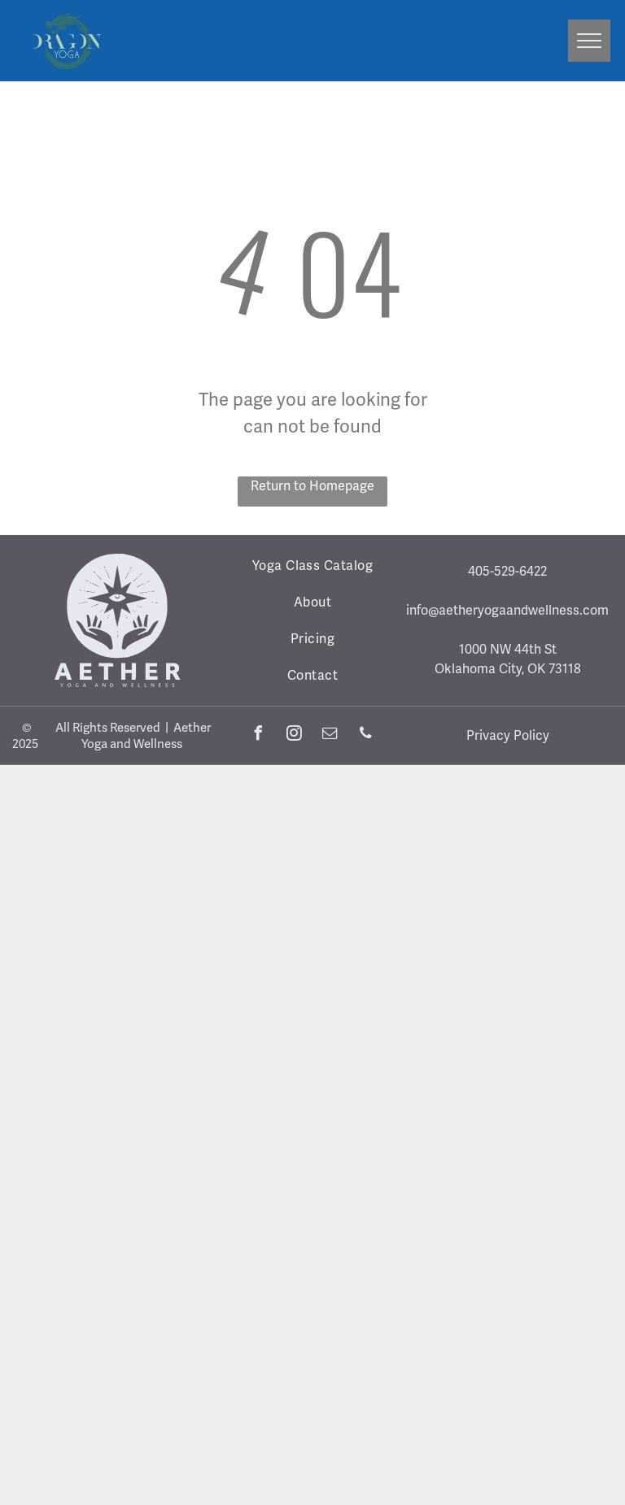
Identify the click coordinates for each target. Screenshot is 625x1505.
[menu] (589, 41)
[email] (330, 735)
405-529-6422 (507, 571)
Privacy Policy (507, 735)
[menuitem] (312, 565)
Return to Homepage (312, 485)
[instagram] (294, 735)
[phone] (366, 735)
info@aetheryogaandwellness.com (507, 610)
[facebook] (258, 735)
